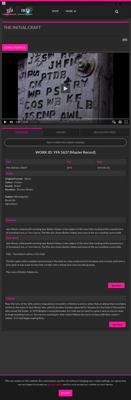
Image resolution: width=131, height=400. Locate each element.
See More (116, 285)
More (69, 11)
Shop (55, 11)
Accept (65, 393)
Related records (105, 132)
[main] (65, 185)
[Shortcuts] (124, 39)
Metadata (21, 132)
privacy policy (55, 384)
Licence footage (14, 47)
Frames (61, 132)
